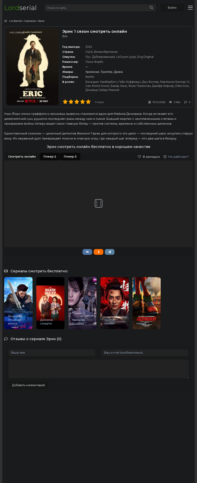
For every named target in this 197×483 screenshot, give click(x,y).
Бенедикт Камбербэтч (101, 82)
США (89, 52)
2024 (88, 47)
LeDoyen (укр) (126, 57)
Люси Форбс (94, 62)
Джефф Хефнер (163, 86)
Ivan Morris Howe (97, 86)
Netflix (89, 77)
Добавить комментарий (28, 385)
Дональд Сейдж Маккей (102, 90)
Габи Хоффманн (130, 82)
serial (20, 8)
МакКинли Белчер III (174, 82)
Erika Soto (182, 86)
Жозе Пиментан (139, 86)
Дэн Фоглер (150, 82)
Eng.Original (145, 57)
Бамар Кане (118, 86)
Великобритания (106, 52)
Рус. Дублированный (100, 57)
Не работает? (176, 156)
